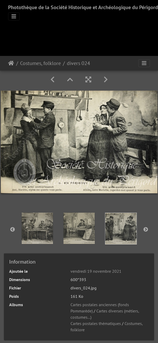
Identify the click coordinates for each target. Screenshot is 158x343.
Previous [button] (12, 229)
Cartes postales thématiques (96, 323)
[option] (37, 228)
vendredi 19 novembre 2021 (96, 271)
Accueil (11, 63)
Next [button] (145, 229)
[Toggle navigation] (14, 16)
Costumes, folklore (40, 63)
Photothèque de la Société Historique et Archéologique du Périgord (83, 7)
